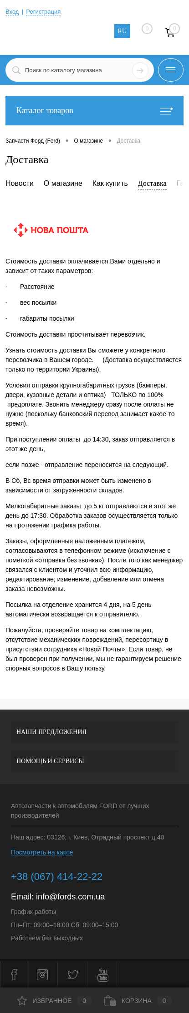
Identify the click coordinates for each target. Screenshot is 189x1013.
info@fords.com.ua (70, 896)
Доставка (152, 183)
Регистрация (43, 11)
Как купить (110, 183)
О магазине (63, 183)
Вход (12, 11)
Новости (19, 183)
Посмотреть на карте (42, 852)
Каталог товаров (94, 110)
